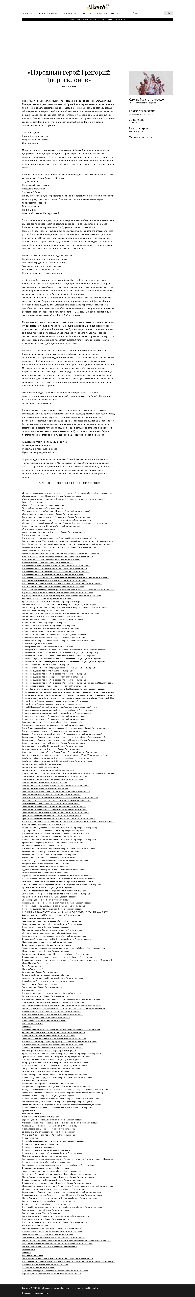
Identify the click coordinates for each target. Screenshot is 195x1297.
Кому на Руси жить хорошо (114, 20)
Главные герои (138, 128)
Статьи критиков (140, 137)
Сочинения (83, 20)
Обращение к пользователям (35, 1293)
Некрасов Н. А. (95, 20)
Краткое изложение (142, 110)
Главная (73, 20)
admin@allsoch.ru (90, 1288)
